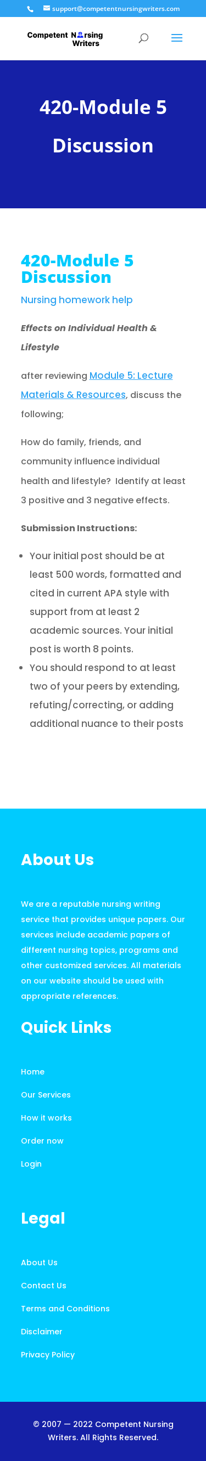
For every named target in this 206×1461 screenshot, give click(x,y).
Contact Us (43, 1285)
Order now (42, 1140)
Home (32, 1071)
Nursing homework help (77, 299)
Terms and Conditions (65, 1308)
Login (31, 1163)
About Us (39, 1262)
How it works (46, 1117)
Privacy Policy (48, 1354)
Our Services (46, 1094)
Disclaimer (42, 1331)
